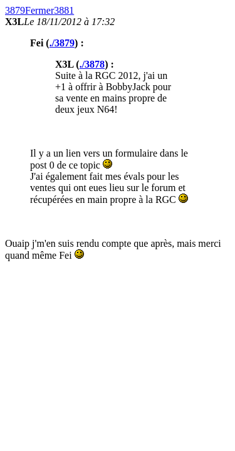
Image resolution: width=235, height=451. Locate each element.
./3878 (92, 64)
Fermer (39, 10)
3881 (64, 10)
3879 (15, 10)
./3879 (62, 43)
